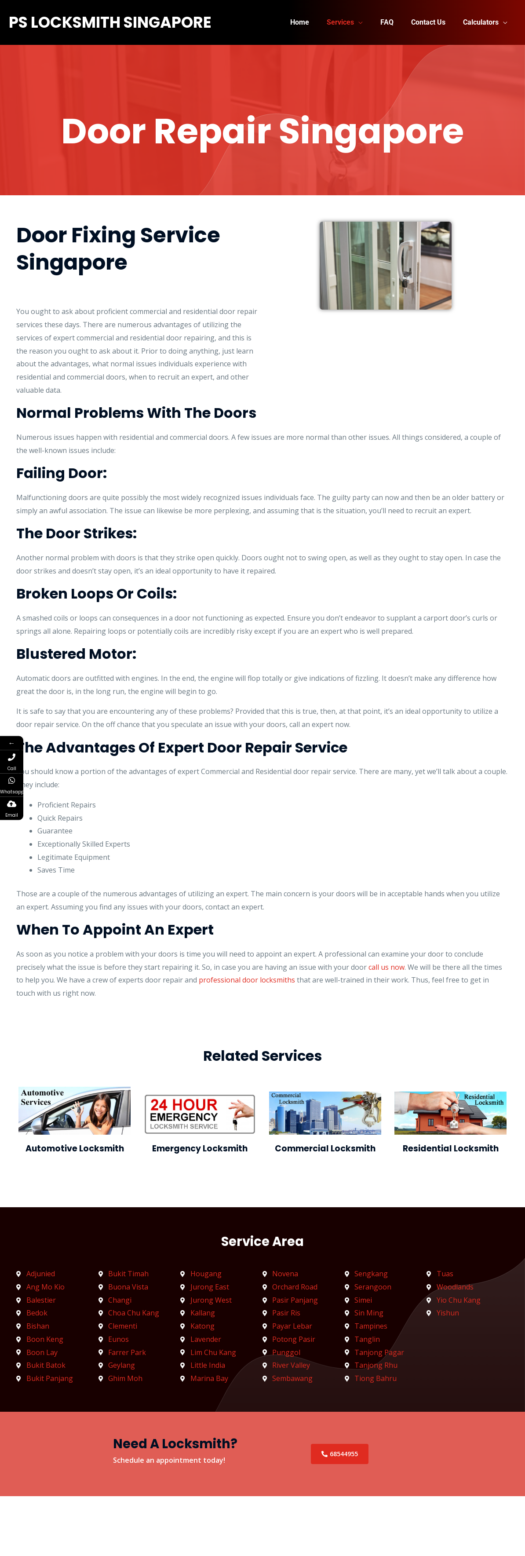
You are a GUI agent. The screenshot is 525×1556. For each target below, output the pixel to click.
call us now (386, 967)
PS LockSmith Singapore (110, 22)
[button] (370, 22)
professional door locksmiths (247, 980)
